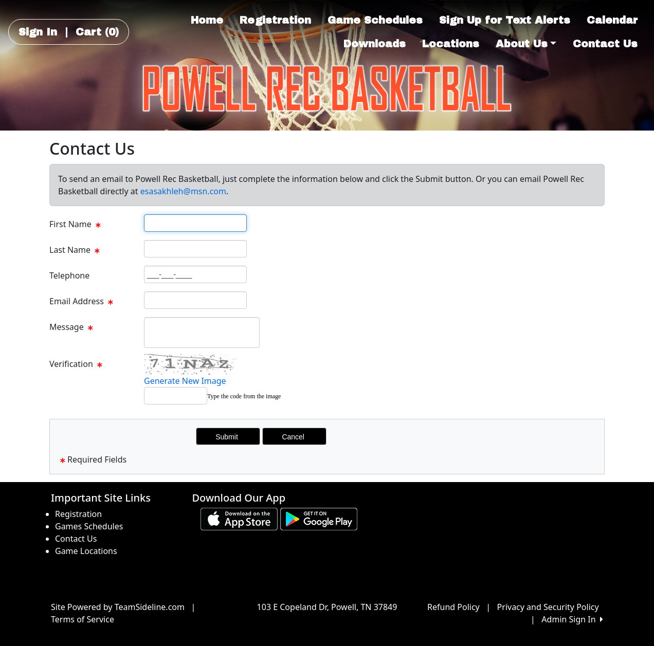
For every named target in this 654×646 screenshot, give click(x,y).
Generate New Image (185, 380)
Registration (275, 20)
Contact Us (605, 43)
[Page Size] (195, 223)
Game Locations (86, 551)
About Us (526, 43)
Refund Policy (453, 607)
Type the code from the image (244, 396)
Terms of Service (82, 619)
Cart (97, 32)
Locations (450, 43)
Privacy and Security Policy (548, 607)
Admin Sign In (572, 619)
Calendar (612, 20)
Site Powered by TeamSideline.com (118, 607)
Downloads (374, 43)
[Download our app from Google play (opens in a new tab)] (318, 518)
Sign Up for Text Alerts (504, 20)
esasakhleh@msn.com (183, 191)
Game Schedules (375, 20)
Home (207, 20)
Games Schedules (89, 526)
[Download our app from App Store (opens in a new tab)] (239, 518)
